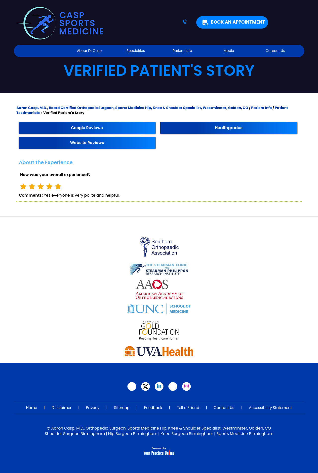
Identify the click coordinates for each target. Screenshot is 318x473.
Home (43, 51)
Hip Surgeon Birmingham (132, 434)
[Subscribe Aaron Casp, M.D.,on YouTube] (172, 386)
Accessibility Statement (270, 408)
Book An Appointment (238, 22)
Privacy (92, 408)
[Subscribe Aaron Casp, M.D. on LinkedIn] (159, 386)
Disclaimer (62, 408)
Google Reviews (87, 128)
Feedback (153, 408)
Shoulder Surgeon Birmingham (75, 434)
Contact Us (275, 51)
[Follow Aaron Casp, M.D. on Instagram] (186, 386)
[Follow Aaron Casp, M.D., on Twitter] (145, 386)
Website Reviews (87, 143)
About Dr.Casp (89, 51)
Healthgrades (228, 128)
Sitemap (121, 408)
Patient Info (182, 51)
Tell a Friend (188, 408)
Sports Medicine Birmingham (244, 434)
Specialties (135, 51)
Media (229, 51)
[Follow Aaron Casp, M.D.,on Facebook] (131, 386)
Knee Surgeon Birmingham (186, 434)
